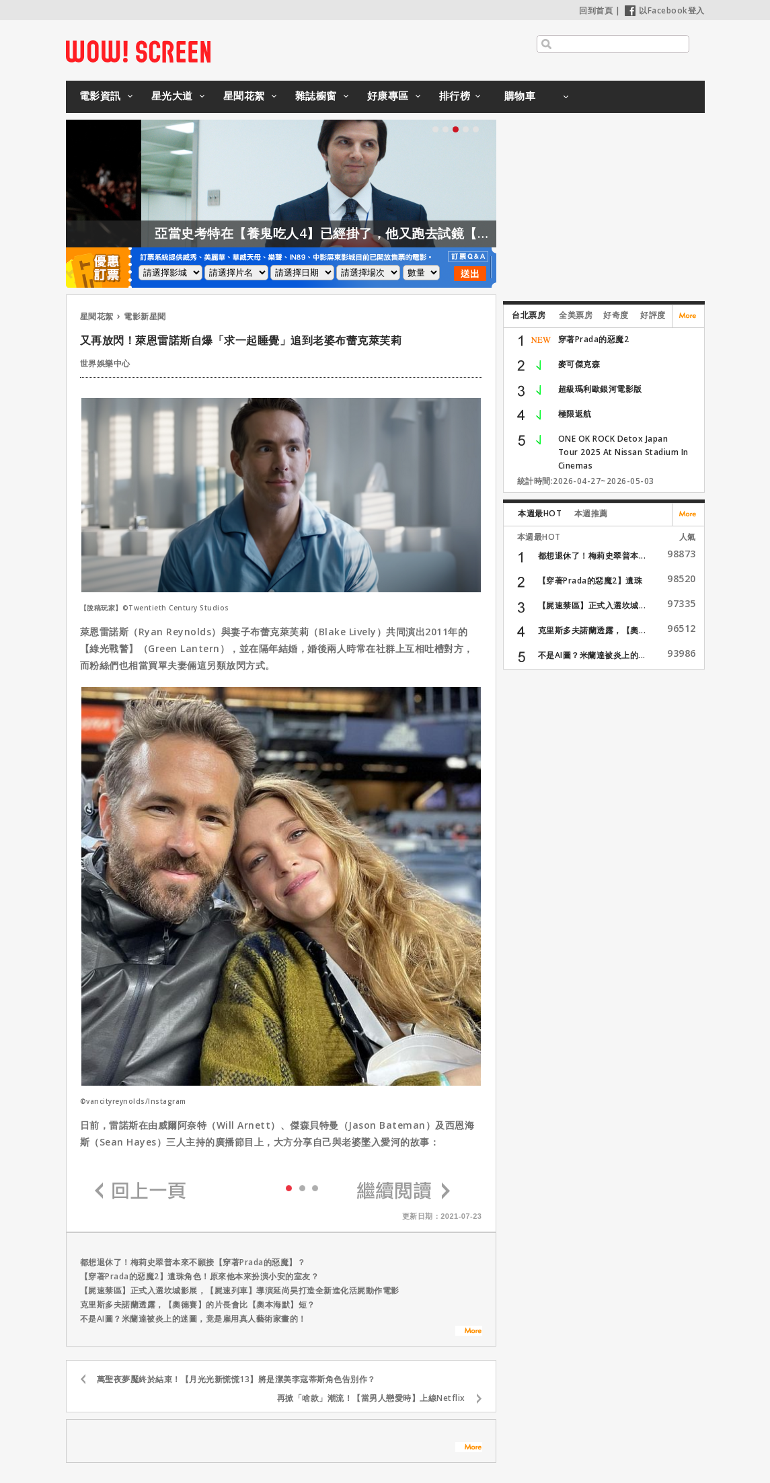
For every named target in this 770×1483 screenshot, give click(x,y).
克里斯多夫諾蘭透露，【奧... (592, 630)
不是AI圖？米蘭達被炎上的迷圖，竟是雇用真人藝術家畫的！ (193, 1318)
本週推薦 (591, 513)
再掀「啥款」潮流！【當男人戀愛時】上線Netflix (371, 1398)
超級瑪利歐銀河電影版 (600, 389)
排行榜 (455, 95)
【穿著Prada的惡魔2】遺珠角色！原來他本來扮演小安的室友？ (199, 1276)
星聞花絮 (244, 95)
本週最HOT (540, 513)
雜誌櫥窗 (316, 95)
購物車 (520, 95)
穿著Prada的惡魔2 (593, 339)
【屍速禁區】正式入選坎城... (592, 605)
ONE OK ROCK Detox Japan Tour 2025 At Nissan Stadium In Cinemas (623, 452)
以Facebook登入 (665, 10)
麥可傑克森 (579, 364)
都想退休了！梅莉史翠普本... (592, 555)
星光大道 (172, 95)
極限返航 (575, 413)
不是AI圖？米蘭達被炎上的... (592, 655)
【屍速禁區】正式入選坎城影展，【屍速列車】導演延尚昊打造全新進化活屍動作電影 (239, 1290)
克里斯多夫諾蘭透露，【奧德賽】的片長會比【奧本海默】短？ (197, 1304)
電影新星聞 (145, 316)
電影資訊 (100, 95)
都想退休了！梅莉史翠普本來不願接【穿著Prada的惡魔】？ (193, 1262)
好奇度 (616, 315)
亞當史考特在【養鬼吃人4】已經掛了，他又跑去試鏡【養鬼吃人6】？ (380, 233)
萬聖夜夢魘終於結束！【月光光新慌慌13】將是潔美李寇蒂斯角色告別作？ (236, 1379)
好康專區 (388, 95)
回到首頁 (596, 10)
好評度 (653, 315)
